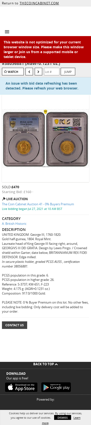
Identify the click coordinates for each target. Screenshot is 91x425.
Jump (68, 72)
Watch (13, 72)
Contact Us (14, 325)
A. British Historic (14, 223)
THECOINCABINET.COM (39, 3)
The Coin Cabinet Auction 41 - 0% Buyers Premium (38, 204)
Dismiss (63, 417)
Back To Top (45, 364)
